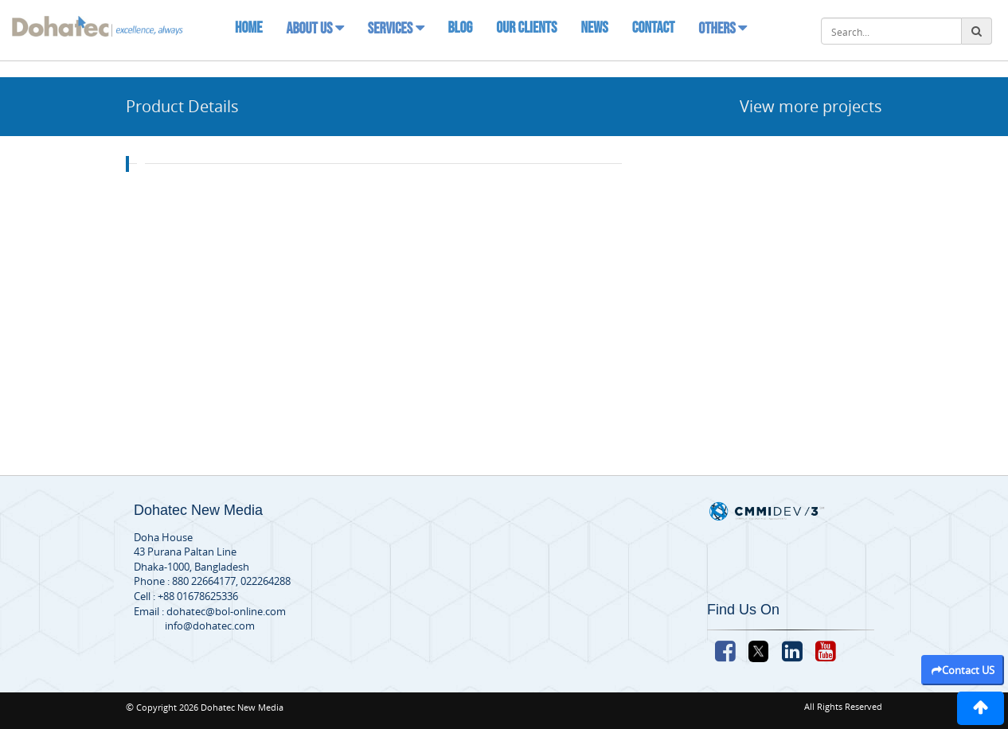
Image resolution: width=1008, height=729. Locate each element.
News (594, 27)
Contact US (963, 670)
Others (722, 28)
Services (396, 28)
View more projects (811, 106)
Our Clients (526, 27)
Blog (460, 27)
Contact (653, 27)
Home (248, 27)
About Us (314, 28)
